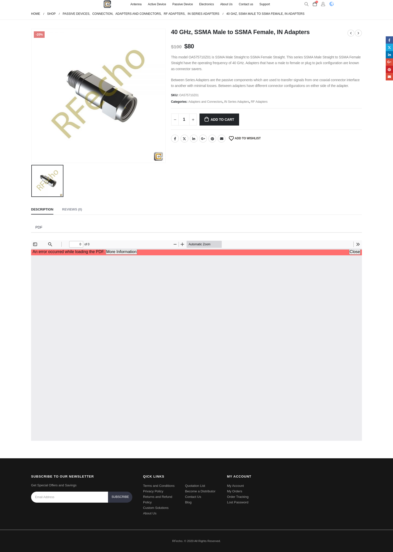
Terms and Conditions (159, 486)
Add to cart (222, 120)
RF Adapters (259, 101)
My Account (235, 486)
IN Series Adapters (236, 101)
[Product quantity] (183, 120)
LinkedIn (194, 139)
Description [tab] (42, 209)
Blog (188, 502)
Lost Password (237, 502)
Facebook (175, 139)
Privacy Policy (153, 491)
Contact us (246, 4)
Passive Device (182, 4)
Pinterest (212, 139)
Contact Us (193, 497)
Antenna (136, 4)
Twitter (184, 139)
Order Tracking (238, 497)
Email (222, 139)
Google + (203, 139)
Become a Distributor (200, 491)
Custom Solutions (156, 508)
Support (264, 4)
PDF (38, 227)
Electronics (206, 4)
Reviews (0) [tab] (72, 209)
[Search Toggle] (306, 4)
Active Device (157, 4)
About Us (226, 4)
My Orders (234, 491)
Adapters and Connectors (205, 101)
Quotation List (195, 486)
